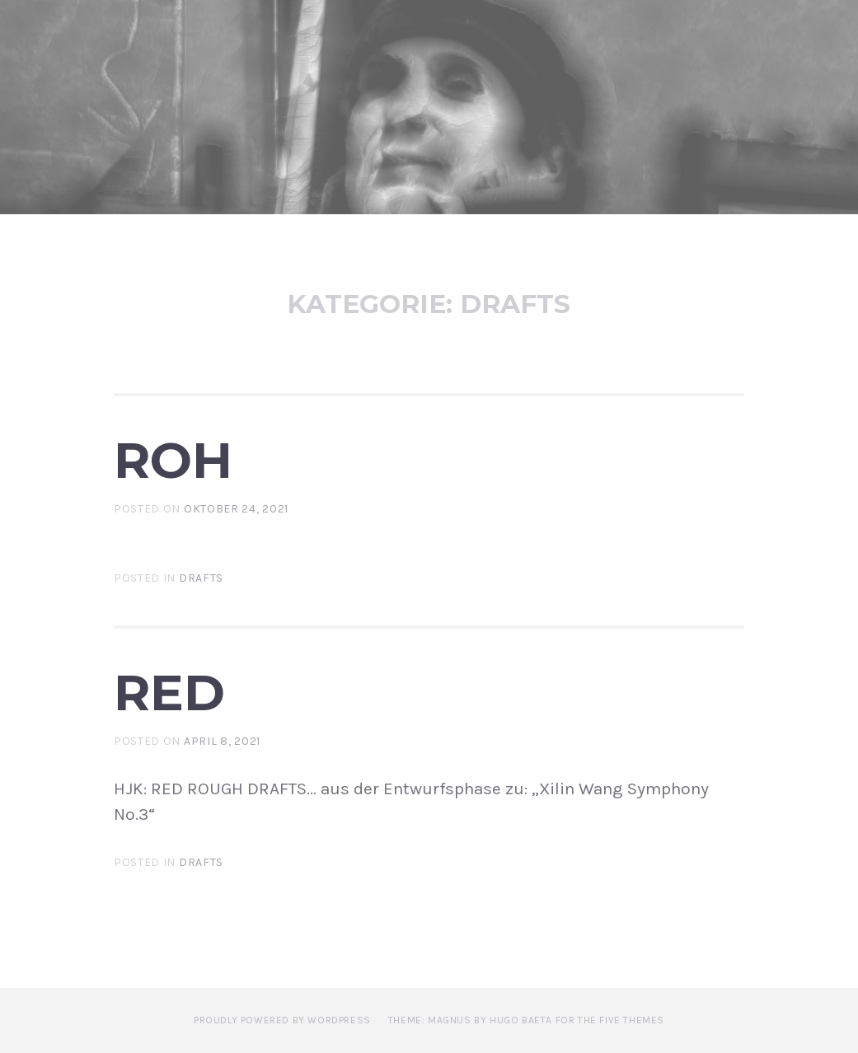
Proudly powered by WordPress (282, 1020)
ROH (173, 459)
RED (169, 692)
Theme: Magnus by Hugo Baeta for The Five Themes (526, 1020)
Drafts (201, 578)
